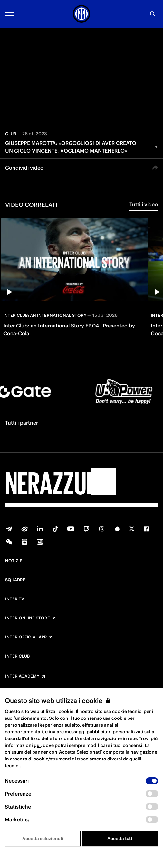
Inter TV (14, 599)
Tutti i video (143, 204)
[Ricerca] (153, 14)
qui (37, 745)
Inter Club (17, 656)
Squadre (15, 580)
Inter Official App (26, 637)
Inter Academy (22, 676)
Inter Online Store (27, 618)
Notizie (13, 561)
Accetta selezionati (42, 838)
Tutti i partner (21, 422)
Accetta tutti (120, 838)
